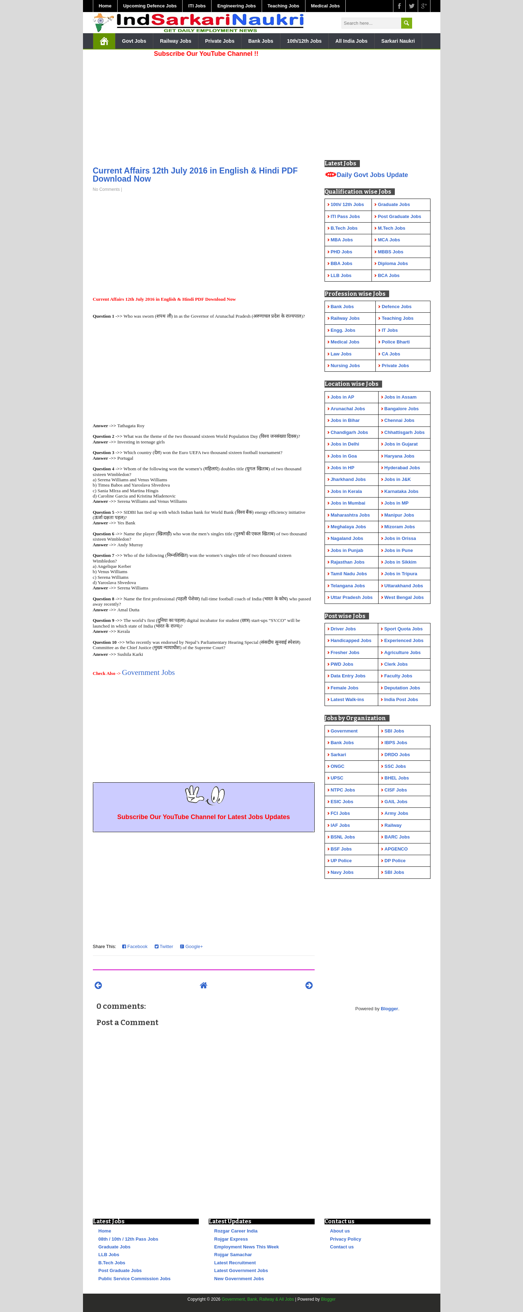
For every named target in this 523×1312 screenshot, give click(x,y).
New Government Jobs (239, 1278)
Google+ (191, 946)
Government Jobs (148, 672)
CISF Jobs (396, 790)
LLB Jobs (109, 1254)
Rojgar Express (231, 1239)
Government (344, 731)
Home (105, 5)
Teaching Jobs (283, 5)
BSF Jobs (341, 849)
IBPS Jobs (396, 742)
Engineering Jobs (236, 5)
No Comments (106, 189)
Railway (393, 825)
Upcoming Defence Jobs (150, 5)
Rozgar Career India (236, 1231)
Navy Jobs (342, 872)
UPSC (337, 778)
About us (340, 1231)
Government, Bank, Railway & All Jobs (258, 1299)
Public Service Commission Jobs (135, 1278)
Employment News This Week (246, 1246)
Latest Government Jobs (241, 1270)
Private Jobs (219, 41)
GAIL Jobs (396, 801)
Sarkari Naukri (398, 41)
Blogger (389, 1008)
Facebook (135, 946)
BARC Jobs (397, 837)
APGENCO (396, 849)
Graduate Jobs (115, 1246)
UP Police (341, 860)
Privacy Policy (345, 1239)
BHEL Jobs (397, 778)
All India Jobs (351, 41)
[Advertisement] (204, 109)
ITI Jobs (197, 5)
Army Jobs (396, 813)
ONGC (337, 766)
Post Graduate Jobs (120, 1270)
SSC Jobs (395, 766)
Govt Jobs (134, 41)
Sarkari (338, 754)
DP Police (395, 860)
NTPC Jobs (343, 790)
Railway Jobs (175, 41)
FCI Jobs (340, 813)
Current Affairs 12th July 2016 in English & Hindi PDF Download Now (195, 174)
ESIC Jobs (342, 801)
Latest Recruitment (235, 1262)
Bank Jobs (260, 41)
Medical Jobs (325, 5)
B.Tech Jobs (112, 1262)
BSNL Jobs (343, 837)
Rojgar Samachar (233, 1254)
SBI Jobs (394, 731)
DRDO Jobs (397, 754)
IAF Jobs (340, 825)
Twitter (164, 946)
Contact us (342, 1246)
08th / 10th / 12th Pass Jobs (129, 1239)
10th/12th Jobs (304, 41)
